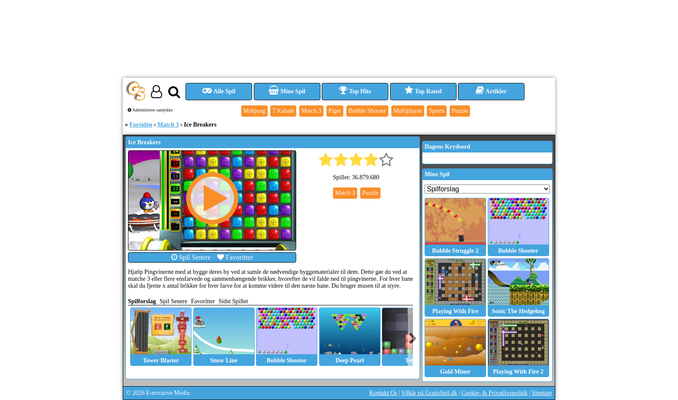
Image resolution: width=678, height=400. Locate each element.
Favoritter (235, 257)
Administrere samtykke (150, 110)
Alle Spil (219, 91)
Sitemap (542, 393)
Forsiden (141, 124)
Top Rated (423, 91)
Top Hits (355, 91)
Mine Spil (287, 91)
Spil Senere (191, 257)
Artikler (491, 91)
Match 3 (168, 124)
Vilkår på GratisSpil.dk (429, 393)
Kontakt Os (383, 393)
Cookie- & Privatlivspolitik (494, 393)
